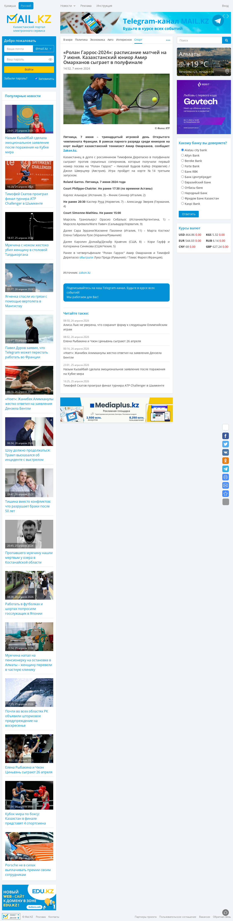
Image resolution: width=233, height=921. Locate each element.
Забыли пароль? (15, 78)
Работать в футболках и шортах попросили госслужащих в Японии (29, 593)
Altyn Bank (192, 155)
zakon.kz (85, 273)
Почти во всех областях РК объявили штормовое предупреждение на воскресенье (29, 703)
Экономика (97, 39)
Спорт (138, 39)
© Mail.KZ (27, 917)
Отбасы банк (194, 188)
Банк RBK (191, 171)
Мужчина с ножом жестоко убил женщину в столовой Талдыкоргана (29, 234)
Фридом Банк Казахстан (202, 198)
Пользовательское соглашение (177, 917)
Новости (67, 6)
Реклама (85, 6)
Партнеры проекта (145, 917)
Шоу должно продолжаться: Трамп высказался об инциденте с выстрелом (29, 439)
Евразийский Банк (198, 182)
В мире (67, 39)
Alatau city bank (196, 150)
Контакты (53, 917)
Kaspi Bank (192, 204)
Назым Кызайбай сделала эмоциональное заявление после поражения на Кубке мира (29, 129)
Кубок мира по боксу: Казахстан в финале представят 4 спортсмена (29, 803)
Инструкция (104, 6)
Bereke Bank (193, 161)
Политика (81, 39)
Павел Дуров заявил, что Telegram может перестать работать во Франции (29, 337)
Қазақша (10, 6)
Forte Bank (192, 166)
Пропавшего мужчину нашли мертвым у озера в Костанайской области (29, 542)
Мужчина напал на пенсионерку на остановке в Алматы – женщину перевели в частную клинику (29, 647)
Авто (111, 39)
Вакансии (204, 917)
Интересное (124, 39)
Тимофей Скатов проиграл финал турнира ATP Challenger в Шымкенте (29, 183)
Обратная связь (222, 917)
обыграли (86, 257)
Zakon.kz (69, 150)
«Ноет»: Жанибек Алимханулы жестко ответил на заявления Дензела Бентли (29, 388)
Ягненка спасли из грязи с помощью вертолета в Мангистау (29, 285)
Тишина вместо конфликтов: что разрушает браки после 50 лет (29, 490)
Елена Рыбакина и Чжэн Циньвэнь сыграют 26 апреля (29, 754)
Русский (26, 6)
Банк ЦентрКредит (198, 177)
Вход (225, 6)
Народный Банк (196, 193)
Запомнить (46, 79)
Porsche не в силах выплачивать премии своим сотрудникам (29, 854)
